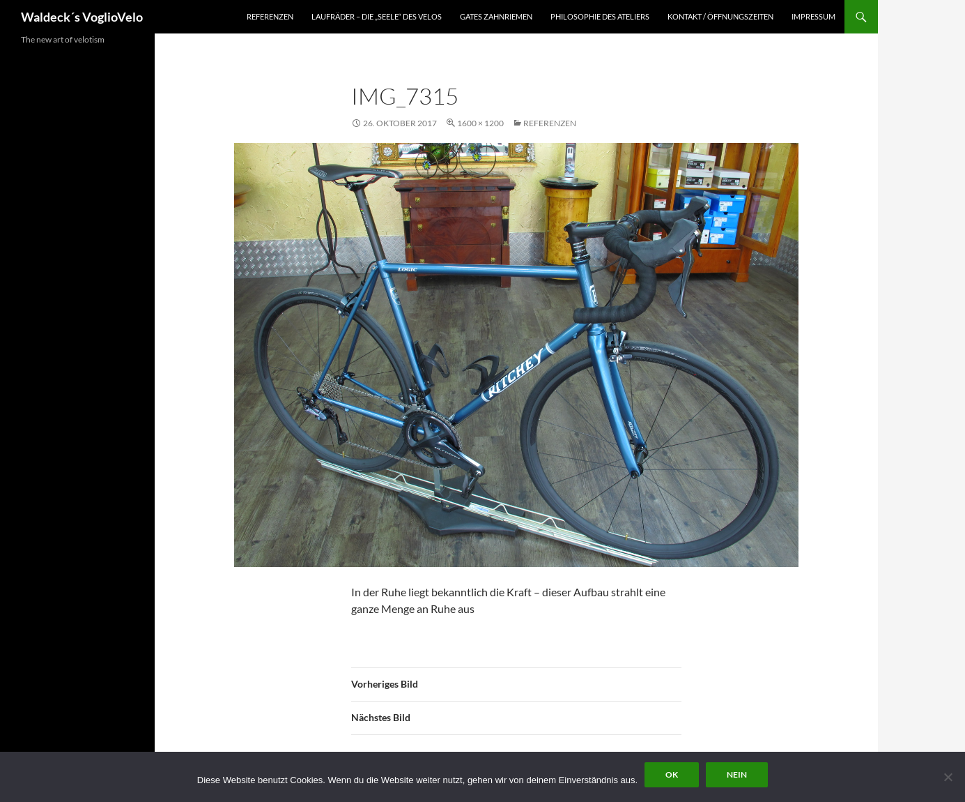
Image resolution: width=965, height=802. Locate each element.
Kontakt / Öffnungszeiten (720, 16)
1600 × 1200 (480, 123)
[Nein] (948, 777)
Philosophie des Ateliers (599, 16)
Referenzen (270, 16)
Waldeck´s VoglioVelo (82, 16)
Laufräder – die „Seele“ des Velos (376, 16)
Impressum (813, 16)
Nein (737, 774)
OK (671, 774)
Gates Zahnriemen (496, 16)
